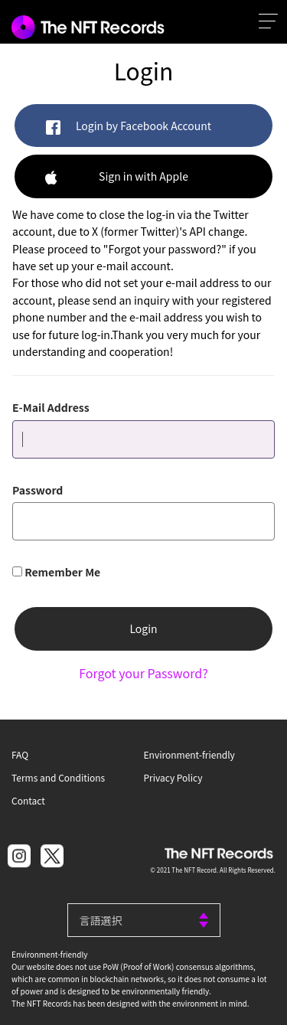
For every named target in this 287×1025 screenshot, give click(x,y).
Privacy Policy (173, 777)
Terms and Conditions (58, 777)
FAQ (19, 754)
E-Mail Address (51, 407)
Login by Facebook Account (128, 126)
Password (37, 490)
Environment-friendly (189, 754)
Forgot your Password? (143, 673)
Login (143, 628)
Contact (28, 800)
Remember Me (62, 571)
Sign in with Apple (116, 177)
